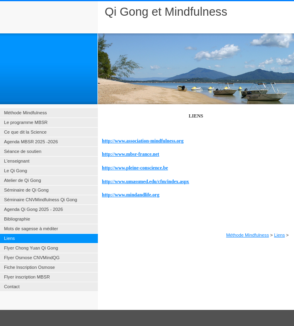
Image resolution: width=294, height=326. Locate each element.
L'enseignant (16, 161)
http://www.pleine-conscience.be (135, 168)
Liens (279, 235)
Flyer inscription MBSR (27, 276)
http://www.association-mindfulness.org (143, 141)
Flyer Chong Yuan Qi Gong (31, 248)
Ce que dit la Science (25, 132)
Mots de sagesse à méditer (31, 228)
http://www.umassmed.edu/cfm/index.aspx (145, 181)
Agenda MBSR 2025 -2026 (31, 141)
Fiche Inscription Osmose (29, 267)
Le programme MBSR (26, 122)
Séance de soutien (22, 151)
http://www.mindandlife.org (130, 195)
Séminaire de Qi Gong (26, 190)
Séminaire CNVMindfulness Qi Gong (40, 199)
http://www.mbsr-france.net (130, 154)
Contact (12, 286)
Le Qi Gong (15, 170)
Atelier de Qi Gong (22, 180)
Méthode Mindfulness (247, 235)
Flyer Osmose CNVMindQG (32, 257)
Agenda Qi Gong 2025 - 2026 (33, 209)
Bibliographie (17, 219)
